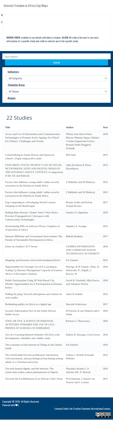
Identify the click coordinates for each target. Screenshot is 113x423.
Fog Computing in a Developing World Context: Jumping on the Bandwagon (30, 204)
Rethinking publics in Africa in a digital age (28, 304)
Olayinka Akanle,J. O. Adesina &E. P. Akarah (78, 370)
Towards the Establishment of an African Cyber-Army (34, 378)
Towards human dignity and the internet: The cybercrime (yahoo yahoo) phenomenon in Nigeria (31, 370)
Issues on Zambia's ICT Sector (21, 246)
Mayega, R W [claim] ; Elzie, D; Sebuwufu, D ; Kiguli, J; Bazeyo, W (83, 270)
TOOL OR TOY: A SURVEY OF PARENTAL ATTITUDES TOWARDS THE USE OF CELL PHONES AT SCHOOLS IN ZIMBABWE (30, 324)
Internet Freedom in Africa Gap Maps (26, 5)
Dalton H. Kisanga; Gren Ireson (83, 334)
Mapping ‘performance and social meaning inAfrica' (33, 260)
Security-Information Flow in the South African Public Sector (30, 313)
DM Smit (71, 155)
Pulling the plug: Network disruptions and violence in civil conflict (33, 296)
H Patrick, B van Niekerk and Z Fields (83, 313)
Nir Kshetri (72, 345)
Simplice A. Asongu (76, 226)
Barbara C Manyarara (78, 321)
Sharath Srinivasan (76, 304)
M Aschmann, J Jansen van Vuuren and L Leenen (80, 380)
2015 (105, 155)
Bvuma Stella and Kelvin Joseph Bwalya (79, 204)
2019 (105, 134)
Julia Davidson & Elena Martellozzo (78, 167)
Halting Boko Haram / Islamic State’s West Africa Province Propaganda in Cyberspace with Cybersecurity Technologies (31, 216)
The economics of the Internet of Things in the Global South (33, 347)
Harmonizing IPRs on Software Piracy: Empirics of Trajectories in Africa (32, 228)
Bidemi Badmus (74, 236)
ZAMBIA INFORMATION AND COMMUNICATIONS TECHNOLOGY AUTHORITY (83, 250)
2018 (105, 246)
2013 (105, 165)
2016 (105, 311)
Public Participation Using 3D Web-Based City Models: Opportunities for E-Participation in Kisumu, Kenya (33, 284)
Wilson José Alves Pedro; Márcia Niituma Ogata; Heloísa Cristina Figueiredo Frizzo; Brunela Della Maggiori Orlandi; (82, 141)
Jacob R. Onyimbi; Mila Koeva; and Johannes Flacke (83, 282)
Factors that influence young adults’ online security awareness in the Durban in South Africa (32, 184)
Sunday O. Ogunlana (77, 212)
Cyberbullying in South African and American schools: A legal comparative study (29, 157)
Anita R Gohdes (74, 294)
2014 (105, 266)
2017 (105, 202)
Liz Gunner (72, 260)
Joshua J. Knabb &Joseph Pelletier (80, 357)
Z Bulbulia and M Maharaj (80, 182)
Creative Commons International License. (92, 408)
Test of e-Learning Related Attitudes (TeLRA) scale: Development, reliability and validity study (32, 336)
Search (56, 62)
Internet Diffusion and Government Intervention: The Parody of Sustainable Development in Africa (33, 238)
